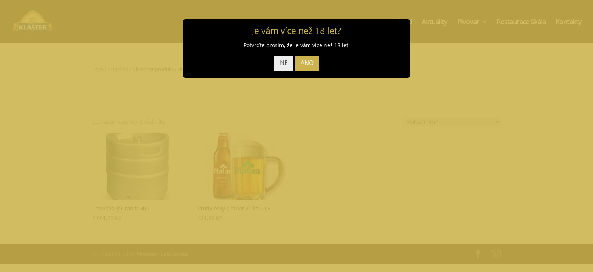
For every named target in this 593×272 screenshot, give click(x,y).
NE (284, 63)
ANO (307, 63)
